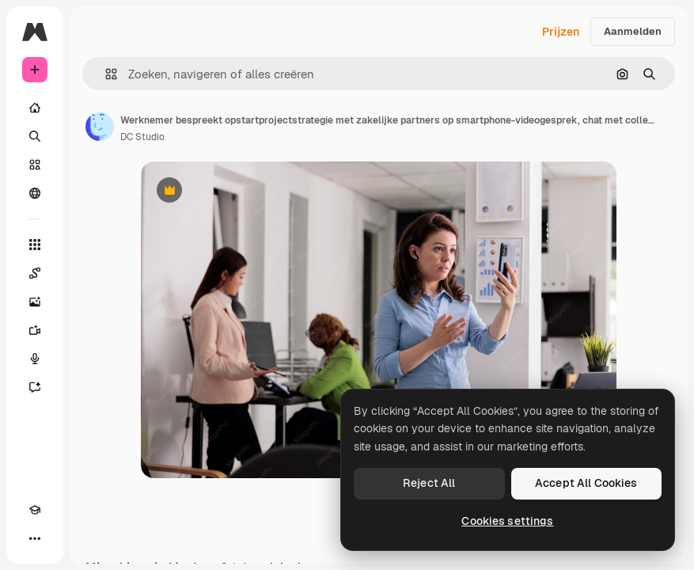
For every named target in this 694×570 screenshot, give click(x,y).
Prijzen (560, 32)
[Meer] (34, 538)
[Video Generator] (34, 330)
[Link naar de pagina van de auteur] (99, 126)
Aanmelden (633, 31)
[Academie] (34, 509)
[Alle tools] (34, 244)
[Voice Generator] (34, 358)
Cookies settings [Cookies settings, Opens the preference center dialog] (507, 521)
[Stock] (34, 164)
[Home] (34, 107)
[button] (105, 74)
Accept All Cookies (586, 483)
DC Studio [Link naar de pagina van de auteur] (142, 137)
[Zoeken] (34, 136)
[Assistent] (34, 387)
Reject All (429, 483)
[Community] (34, 193)
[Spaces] (34, 273)
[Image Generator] (34, 301)
